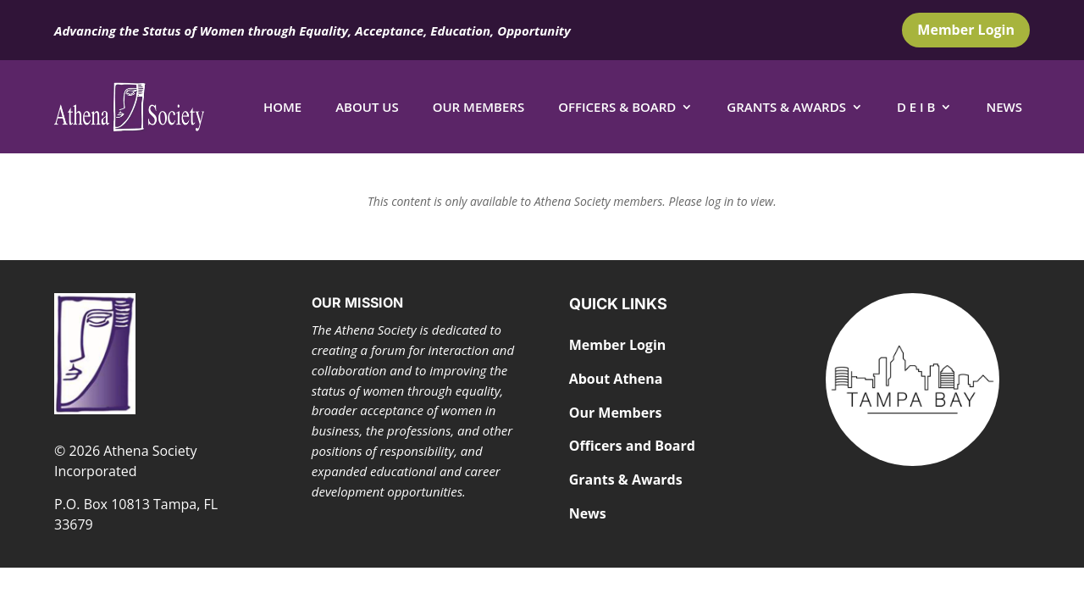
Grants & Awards (786, 107)
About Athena (616, 378)
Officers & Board (617, 107)
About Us (367, 107)
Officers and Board (632, 445)
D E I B (916, 107)
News (1004, 107)
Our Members (479, 107)
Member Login (966, 29)
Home (282, 107)
